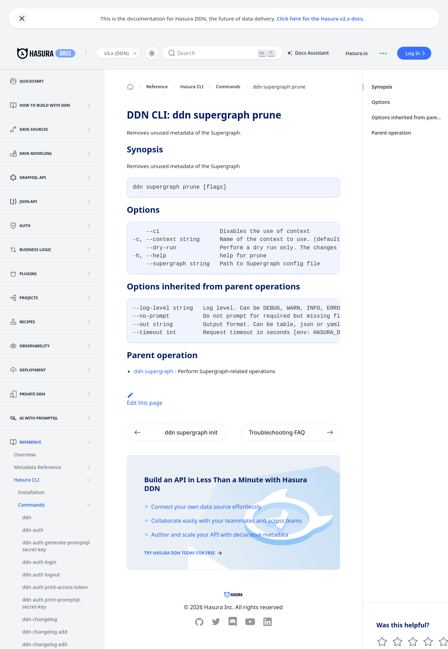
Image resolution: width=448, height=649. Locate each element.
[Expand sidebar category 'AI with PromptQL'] (88, 418)
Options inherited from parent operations (408, 117)
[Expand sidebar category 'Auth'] (88, 225)
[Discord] (233, 622)
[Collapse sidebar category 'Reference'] (88, 442)
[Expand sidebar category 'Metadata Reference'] (88, 467)
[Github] (199, 622)
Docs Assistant (307, 53)
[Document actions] (383, 53)
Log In (416, 53)
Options (381, 102)
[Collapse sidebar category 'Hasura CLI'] (88, 480)
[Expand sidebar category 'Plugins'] (88, 273)
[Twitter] (216, 621)
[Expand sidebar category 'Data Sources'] (88, 129)
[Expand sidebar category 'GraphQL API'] (88, 177)
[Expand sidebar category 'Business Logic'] (88, 249)
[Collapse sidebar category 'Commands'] (88, 505)
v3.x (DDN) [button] (116, 53)
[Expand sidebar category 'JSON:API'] (88, 201)
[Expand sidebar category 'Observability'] (88, 346)
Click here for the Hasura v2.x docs (320, 18)
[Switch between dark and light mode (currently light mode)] (152, 53)
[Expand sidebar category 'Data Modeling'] (88, 153)
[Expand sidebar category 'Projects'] (88, 298)
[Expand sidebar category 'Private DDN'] (88, 394)
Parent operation (391, 132)
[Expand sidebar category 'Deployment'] (88, 370)
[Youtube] (250, 621)
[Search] (222, 53)
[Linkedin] (267, 622)
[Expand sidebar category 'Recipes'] (88, 322)
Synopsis (382, 86)
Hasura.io (357, 53)
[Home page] (130, 86)
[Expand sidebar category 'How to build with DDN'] (88, 105)
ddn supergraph (153, 371)
